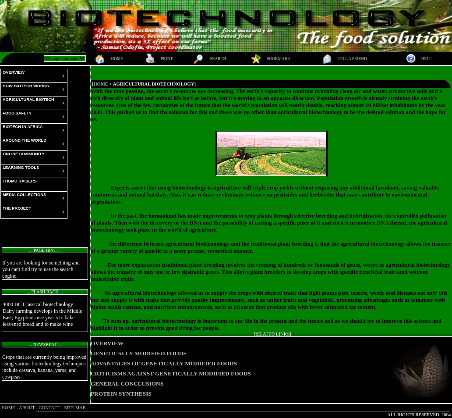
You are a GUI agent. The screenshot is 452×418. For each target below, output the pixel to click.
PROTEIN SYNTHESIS (121, 393)
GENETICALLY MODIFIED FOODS (139, 353)
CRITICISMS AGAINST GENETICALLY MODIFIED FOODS (171, 373)
